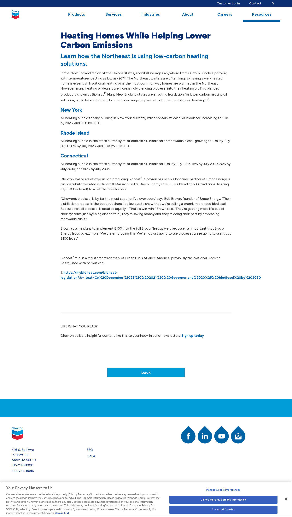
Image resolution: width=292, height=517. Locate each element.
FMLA (90, 456)
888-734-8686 (23, 471)
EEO (89, 450)
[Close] (286, 499)
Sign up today (192, 335)
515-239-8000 (22, 465)
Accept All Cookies (223, 509)
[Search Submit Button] (273, 3)
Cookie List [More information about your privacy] (62, 513)
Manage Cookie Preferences (223, 489)
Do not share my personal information (223, 499)
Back (146, 372)
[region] (146, 499)
